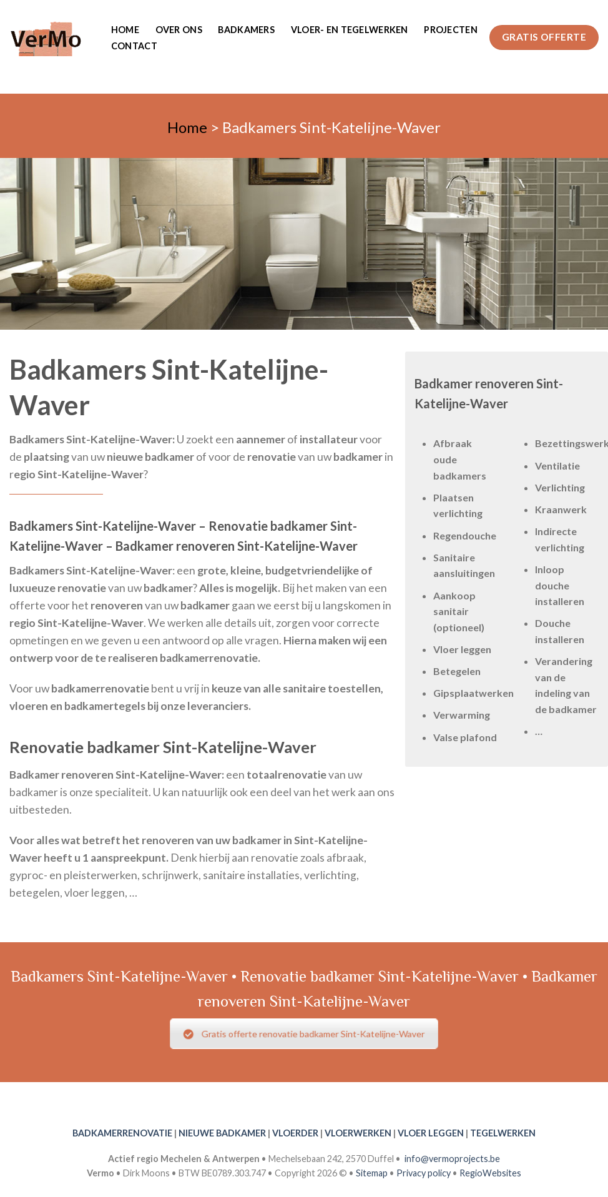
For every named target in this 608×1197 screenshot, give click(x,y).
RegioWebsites (490, 1173)
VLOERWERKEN (358, 1133)
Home (125, 29)
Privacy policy (423, 1173)
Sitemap (372, 1173)
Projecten (451, 29)
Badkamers (246, 29)
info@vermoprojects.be (452, 1158)
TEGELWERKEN (503, 1133)
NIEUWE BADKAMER (222, 1133)
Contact (134, 46)
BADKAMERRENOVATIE (122, 1133)
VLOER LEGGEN (431, 1133)
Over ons (178, 29)
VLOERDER (295, 1133)
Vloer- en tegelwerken (349, 29)
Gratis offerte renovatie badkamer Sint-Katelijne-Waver (304, 1033)
